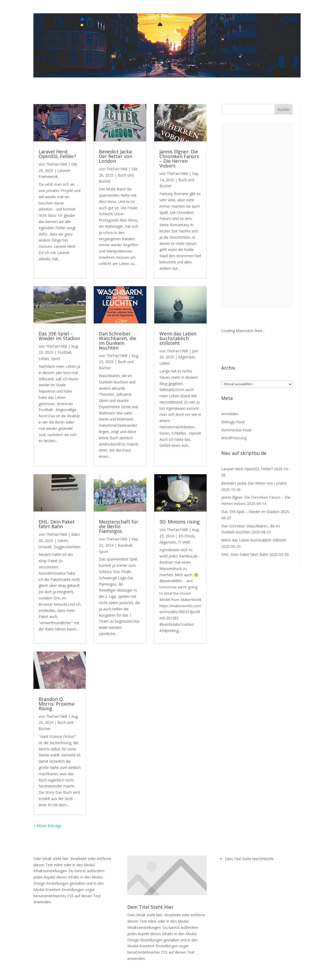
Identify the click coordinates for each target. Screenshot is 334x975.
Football (64, 352)
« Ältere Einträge (47, 825)
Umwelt (45, 546)
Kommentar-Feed (236, 430)
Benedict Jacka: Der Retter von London (116, 156)
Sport (55, 358)
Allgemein (186, 356)
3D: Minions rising (179, 522)
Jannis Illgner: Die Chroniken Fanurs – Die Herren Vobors (179, 158)
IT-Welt (184, 542)
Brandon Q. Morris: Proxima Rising (56, 704)
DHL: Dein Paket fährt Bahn (57, 524)
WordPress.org (233, 437)
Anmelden (229, 413)
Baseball (125, 545)
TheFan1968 (56, 164)
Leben (44, 358)
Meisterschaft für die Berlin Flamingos (118, 526)
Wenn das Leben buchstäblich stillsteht (177, 338)
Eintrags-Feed (232, 421)
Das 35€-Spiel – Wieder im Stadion (59, 335)
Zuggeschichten (67, 546)
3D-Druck (186, 535)
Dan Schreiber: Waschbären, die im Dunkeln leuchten (117, 340)
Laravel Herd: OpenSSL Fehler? (57, 153)
